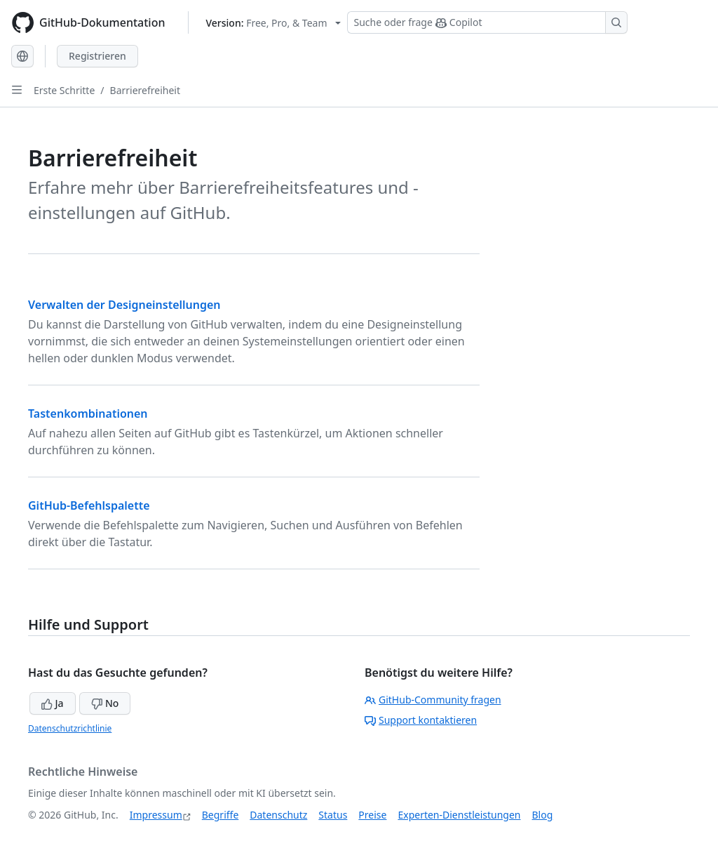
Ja (52, 703)
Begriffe (220, 814)
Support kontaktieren (421, 720)
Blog (542, 814)
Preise (372, 814)
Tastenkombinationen (88, 413)
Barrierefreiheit (145, 90)
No (104, 703)
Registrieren (97, 55)
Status (332, 814)
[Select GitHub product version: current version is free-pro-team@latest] (274, 23)
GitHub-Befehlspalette (89, 505)
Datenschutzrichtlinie (69, 728)
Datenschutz (278, 814)
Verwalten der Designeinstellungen (124, 304)
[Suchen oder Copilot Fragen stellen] (487, 22)
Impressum (156, 814)
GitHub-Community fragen (433, 699)
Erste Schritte (64, 90)
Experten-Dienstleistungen (459, 814)
